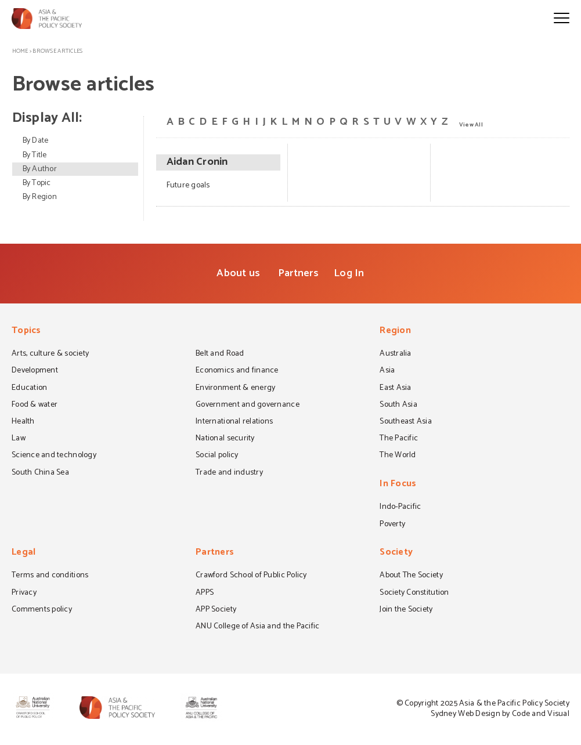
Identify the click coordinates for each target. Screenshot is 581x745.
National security (225, 439)
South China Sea (40, 473)
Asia (387, 371)
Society (396, 553)
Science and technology (54, 456)
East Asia (395, 389)
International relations (234, 422)
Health (23, 422)
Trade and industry (229, 473)
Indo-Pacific (400, 507)
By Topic (37, 183)
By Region (40, 197)
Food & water (34, 405)
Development (35, 371)
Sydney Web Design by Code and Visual (500, 714)
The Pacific (399, 439)
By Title (35, 155)
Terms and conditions (50, 576)
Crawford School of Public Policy (251, 576)
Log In (349, 273)
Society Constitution (414, 593)
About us (238, 273)
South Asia (398, 405)
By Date (36, 140)
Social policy (217, 456)
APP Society (216, 610)
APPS (205, 593)
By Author (40, 169)
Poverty (392, 525)
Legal (23, 553)
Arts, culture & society (50, 354)
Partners (298, 273)
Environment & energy (235, 389)
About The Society (411, 576)
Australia (395, 354)
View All (471, 124)
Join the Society (406, 610)
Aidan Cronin (197, 162)
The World (398, 456)
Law (19, 439)
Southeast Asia (406, 422)
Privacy (24, 593)
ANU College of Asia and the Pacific (257, 627)
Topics (26, 331)
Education (29, 389)
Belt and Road (220, 354)
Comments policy (42, 610)
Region (395, 331)
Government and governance (247, 405)
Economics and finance (237, 371)
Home (20, 51)
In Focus (398, 484)
